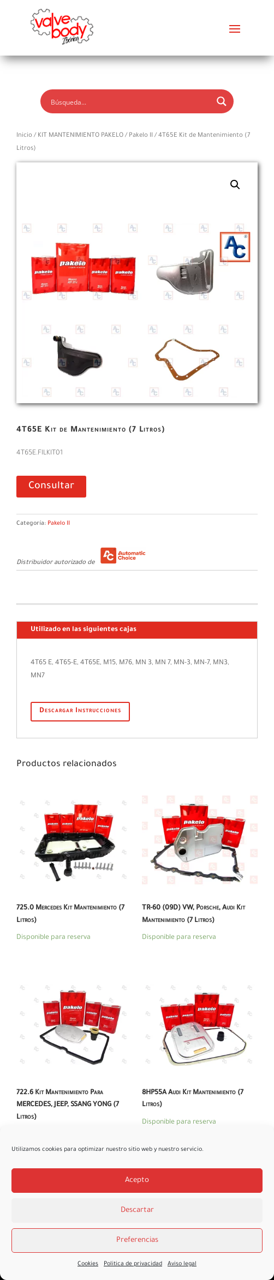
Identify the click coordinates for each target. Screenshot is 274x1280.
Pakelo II (141, 135)
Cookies (88, 1264)
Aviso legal (182, 1264)
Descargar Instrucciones (80, 711)
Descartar (137, 1210)
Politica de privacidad (133, 1264)
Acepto (137, 1180)
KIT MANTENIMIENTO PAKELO (80, 135)
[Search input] (130, 101)
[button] (235, 185)
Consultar (51, 486)
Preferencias (137, 1240)
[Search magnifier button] (221, 101)
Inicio (24, 135)
